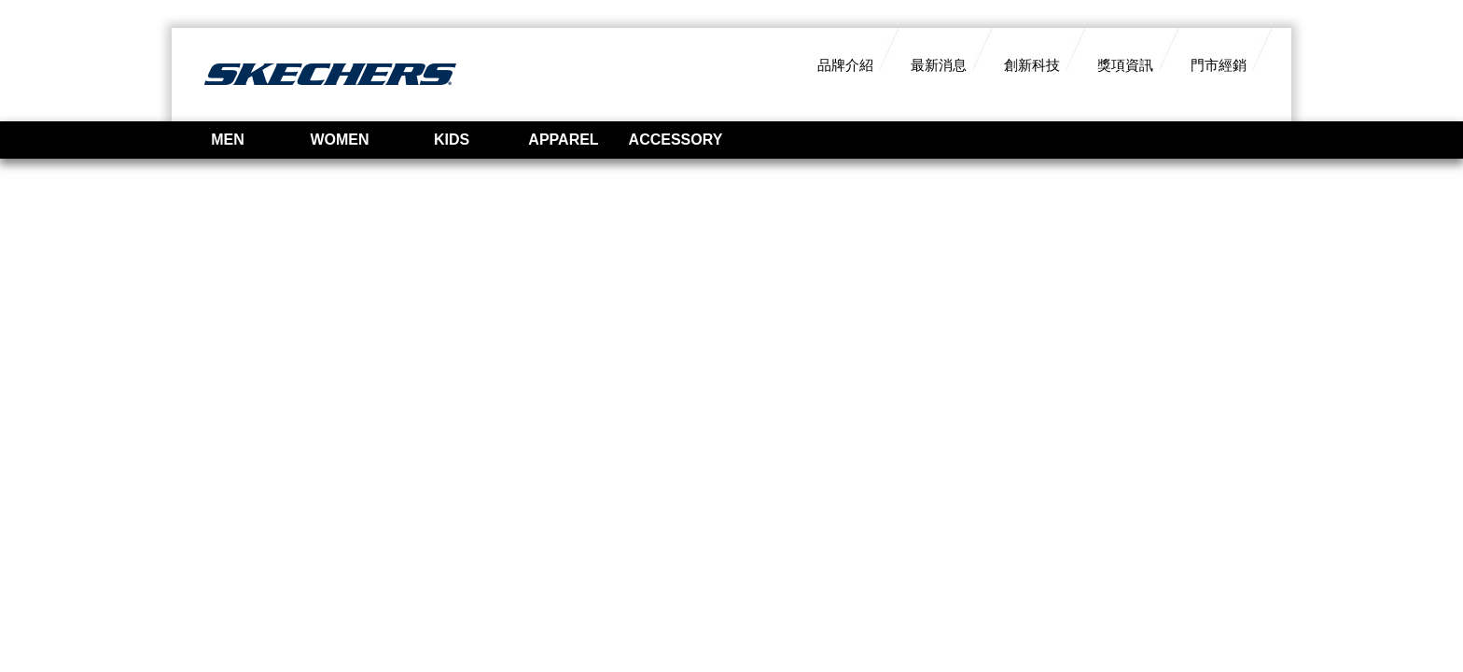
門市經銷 (1219, 65)
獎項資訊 (1125, 65)
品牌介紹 (845, 65)
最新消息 (939, 65)
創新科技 (1032, 65)
